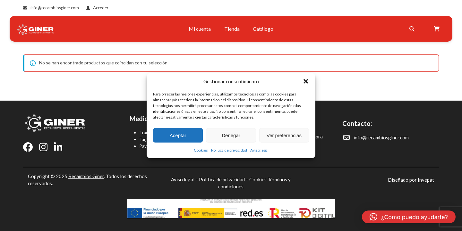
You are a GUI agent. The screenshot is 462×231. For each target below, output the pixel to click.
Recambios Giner (86, 176)
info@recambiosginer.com (54, 7)
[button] (306, 81)
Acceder (100, 7)
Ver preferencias (284, 135)
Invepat (426, 180)
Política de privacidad (229, 150)
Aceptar (178, 135)
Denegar (231, 135)
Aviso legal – (185, 179)
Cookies (201, 150)
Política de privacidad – (224, 179)
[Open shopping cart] (437, 29)
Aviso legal (259, 150)
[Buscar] (412, 29)
